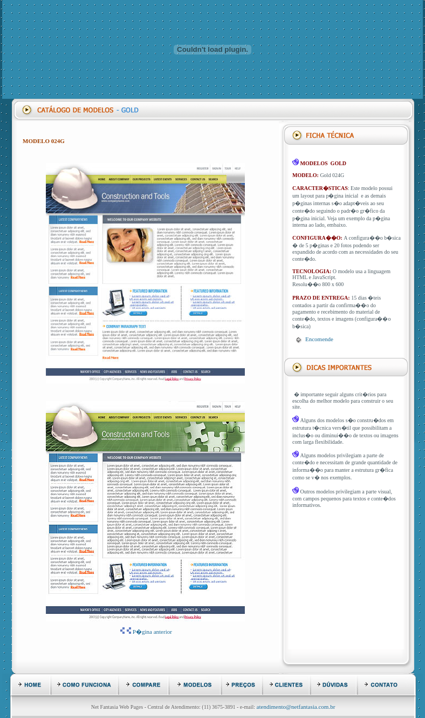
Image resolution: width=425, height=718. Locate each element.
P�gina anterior (152, 631)
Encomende (319, 339)
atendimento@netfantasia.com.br (296, 706)
